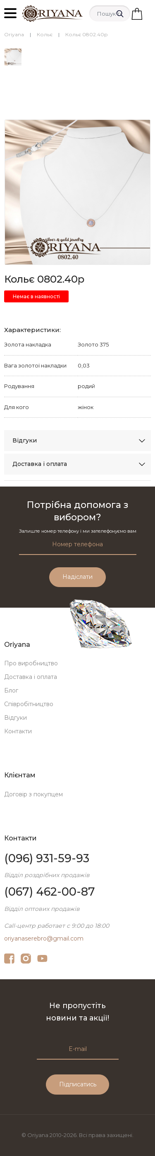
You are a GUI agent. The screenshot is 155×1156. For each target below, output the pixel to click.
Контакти (18, 731)
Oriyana (14, 34)
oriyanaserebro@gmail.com (43, 938)
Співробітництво (28, 704)
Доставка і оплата (39, 464)
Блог (11, 690)
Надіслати (77, 576)
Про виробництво (31, 663)
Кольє (44, 34)
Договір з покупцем (33, 794)
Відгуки (24, 440)
